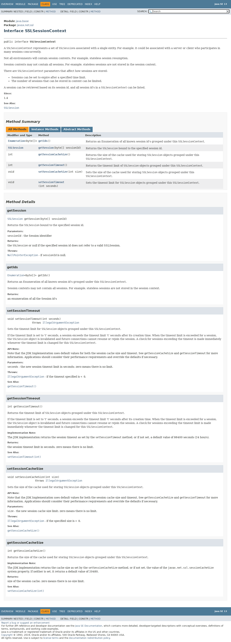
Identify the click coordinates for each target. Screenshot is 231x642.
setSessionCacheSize (52, 171)
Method (51, 11)
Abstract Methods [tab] (76, 129)
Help (97, 4)
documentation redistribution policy (89, 638)
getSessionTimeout (51, 165)
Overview (7, 4)
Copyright (7, 635)
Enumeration (16, 140)
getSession (46, 147)
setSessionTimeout (51, 182)
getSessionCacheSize (52, 154)
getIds (42, 140)
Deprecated (75, 4)
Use (54, 4)
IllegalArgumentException (61, 322)
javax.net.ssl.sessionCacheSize (191, 567)
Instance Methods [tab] (44, 129)
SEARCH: (142, 11)
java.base (22, 21)
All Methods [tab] (17, 129)
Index (88, 4)
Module (21, 4)
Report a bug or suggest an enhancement (25, 622)
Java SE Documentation (88, 626)
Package (33, 4)
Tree (62, 4)
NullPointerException (22, 255)
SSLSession (15, 147)
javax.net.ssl (25, 25)
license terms (51, 638)
